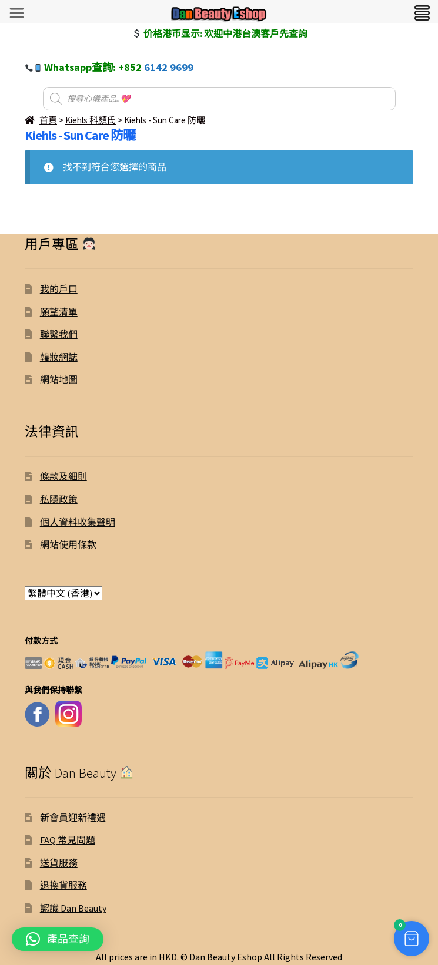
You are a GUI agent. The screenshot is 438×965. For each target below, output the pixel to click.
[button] (57, 939)
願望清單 (59, 312)
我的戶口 (59, 289)
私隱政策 (59, 499)
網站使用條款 (68, 544)
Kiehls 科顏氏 (90, 120)
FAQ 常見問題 (67, 840)
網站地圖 (59, 379)
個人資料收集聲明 (77, 522)
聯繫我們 (59, 334)
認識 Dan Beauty (73, 908)
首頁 (48, 120)
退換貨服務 (63, 885)
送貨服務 (59, 863)
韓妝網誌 (59, 357)
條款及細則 (63, 476)
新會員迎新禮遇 (73, 817)
